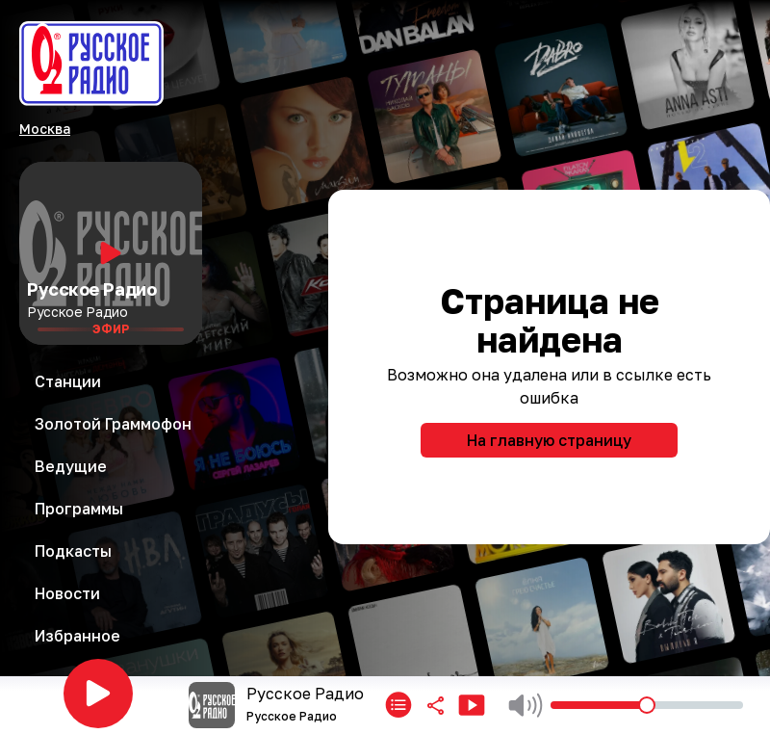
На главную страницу (549, 440)
